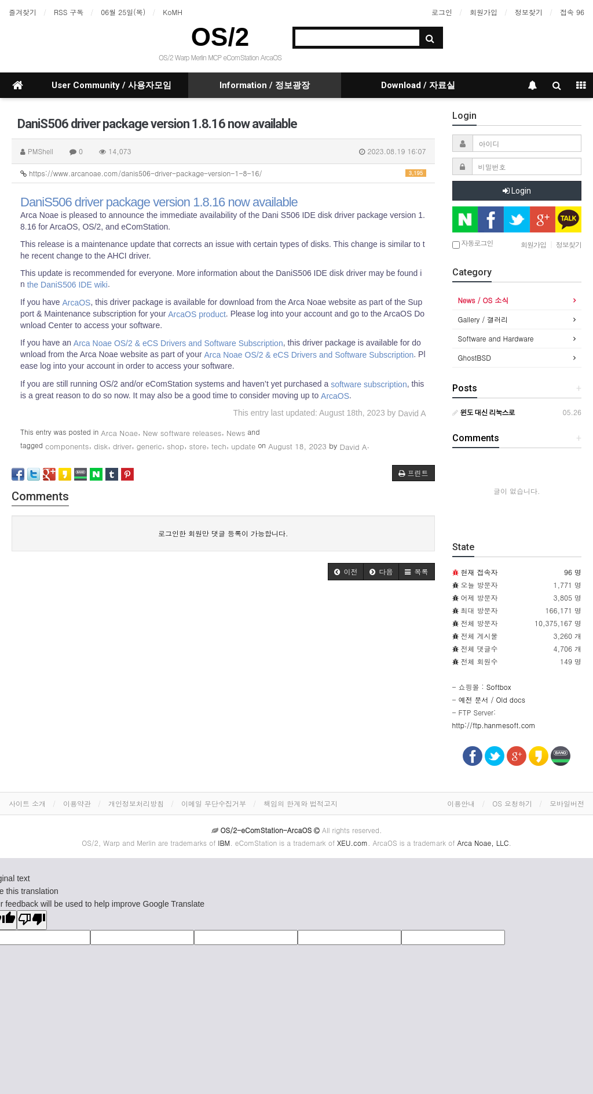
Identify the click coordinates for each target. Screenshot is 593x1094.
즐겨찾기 (22, 12)
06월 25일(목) (123, 12)
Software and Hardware (496, 338)
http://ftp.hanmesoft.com (494, 725)
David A (353, 446)
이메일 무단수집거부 (213, 803)
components (67, 446)
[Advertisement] (223, 679)
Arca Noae (119, 432)
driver (122, 446)
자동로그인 (472, 244)
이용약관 (77, 803)
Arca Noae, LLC (482, 843)
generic (149, 446)
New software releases (182, 432)
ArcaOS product (197, 314)
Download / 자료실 (418, 85)
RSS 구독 (68, 12)
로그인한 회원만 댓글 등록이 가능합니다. (223, 533)
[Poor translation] (32, 920)
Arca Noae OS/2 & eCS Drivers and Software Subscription (178, 343)
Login (517, 190)
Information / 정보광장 (264, 85)
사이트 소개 (27, 803)
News (235, 432)
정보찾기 (529, 12)
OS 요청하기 (512, 803)
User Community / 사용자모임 (111, 85)
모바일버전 (567, 803)
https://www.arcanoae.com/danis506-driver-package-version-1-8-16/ (223, 173)
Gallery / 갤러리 (483, 319)
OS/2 (220, 37)
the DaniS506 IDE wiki (67, 284)
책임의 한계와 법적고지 (300, 803)
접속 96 (572, 12)
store (197, 446)
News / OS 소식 (483, 300)
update (243, 446)
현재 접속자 (479, 572)
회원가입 (483, 12)
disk (101, 446)
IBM (224, 843)
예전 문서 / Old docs (492, 699)
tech (218, 446)
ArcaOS (76, 302)
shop (175, 446)
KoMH (172, 12)
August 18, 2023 (297, 446)
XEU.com (352, 843)
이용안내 (461, 803)
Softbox (498, 687)
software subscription (369, 383)
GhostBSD (474, 357)
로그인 (441, 12)
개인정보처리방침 (136, 803)
